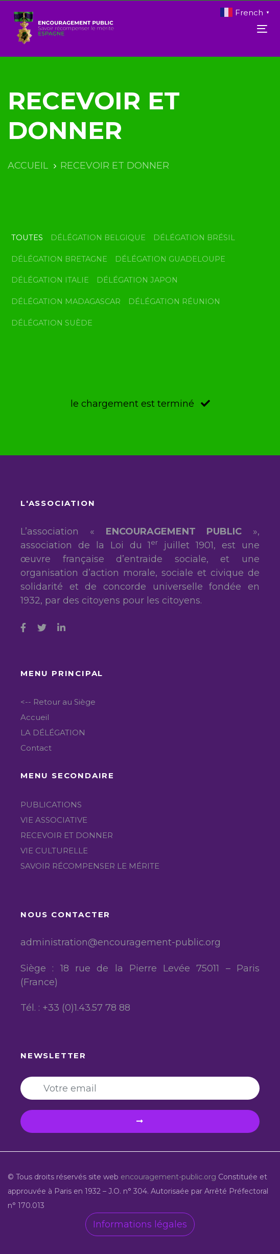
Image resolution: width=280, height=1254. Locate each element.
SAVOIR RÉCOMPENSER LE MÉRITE (89, 866)
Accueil (34, 717)
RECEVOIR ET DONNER (66, 835)
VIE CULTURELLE (54, 850)
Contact (36, 748)
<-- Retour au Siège (58, 702)
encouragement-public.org (169, 1176)
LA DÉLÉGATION (52, 732)
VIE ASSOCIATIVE (53, 820)
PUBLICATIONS (51, 804)
